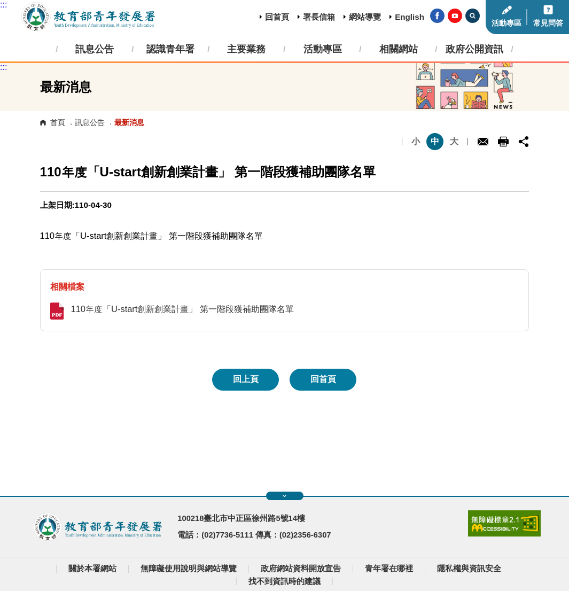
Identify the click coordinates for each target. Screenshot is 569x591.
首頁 (57, 122)
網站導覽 (365, 16)
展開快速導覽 (284, 496)
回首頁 (277, 16)
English (409, 16)
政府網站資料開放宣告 (301, 568)
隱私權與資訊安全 (469, 568)
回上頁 (246, 379)
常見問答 (548, 23)
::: (3, 4)
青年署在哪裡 (389, 568)
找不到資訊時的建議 (284, 581)
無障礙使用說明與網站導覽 (189, 568)
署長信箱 (319, 16)
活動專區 (506, 23)
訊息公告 (90, 122)
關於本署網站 (92, 568)
